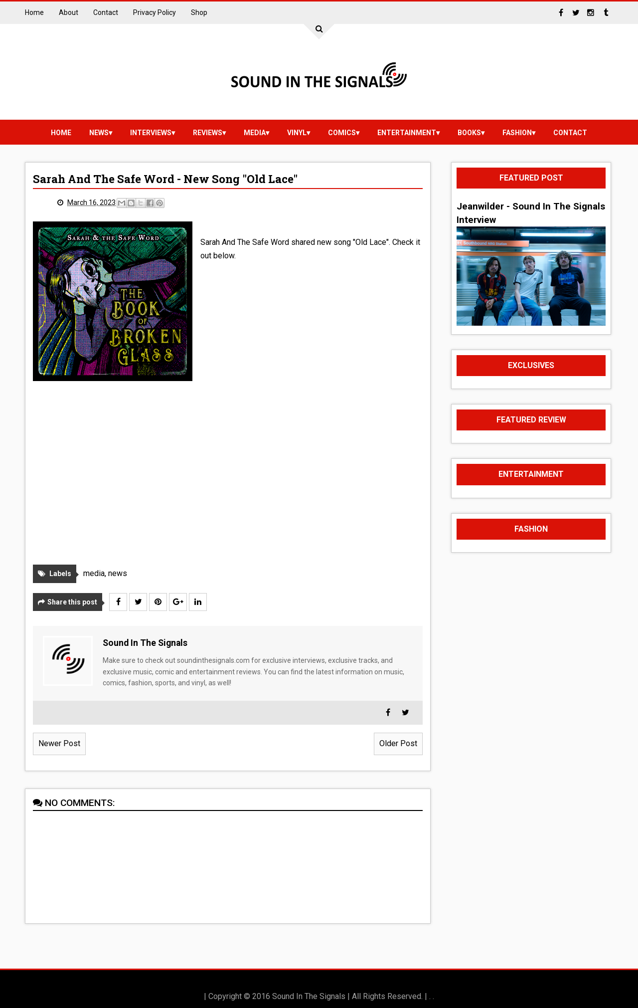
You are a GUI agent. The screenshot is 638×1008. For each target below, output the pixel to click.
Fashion (517, 133)
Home (34, 12)
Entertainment (406, 133)
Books (469, 133)
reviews (207, 133)
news (99, 133)
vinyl (297, 133)
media (255, 133)
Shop (199, 12)
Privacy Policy (154, 12)
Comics (342, 133)
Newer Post (59, 743)
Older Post (398, 743)
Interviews (150, 133)
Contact (105, 12)
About (68, 12)
